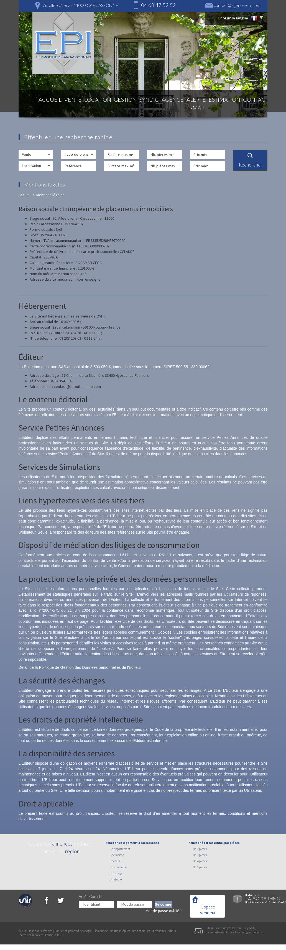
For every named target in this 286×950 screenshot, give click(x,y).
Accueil (35, 108)
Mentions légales (120, 931)
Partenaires (159, 931)
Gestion (108, 108)
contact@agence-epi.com (237, 5)
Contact (249, 108)
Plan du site (100, 931)
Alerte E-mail (185, 108)
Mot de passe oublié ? (163, 910)
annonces (62, 843)
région (72, 851)
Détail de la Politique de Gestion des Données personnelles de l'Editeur (80, 667)
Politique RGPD (54, 935)
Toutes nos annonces (31, 935)
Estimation (220, 108)
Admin (172, 931)
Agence (155, 108)
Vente (57, 108)
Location (81, 108)
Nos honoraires (141, 931)
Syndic (132, 108)
